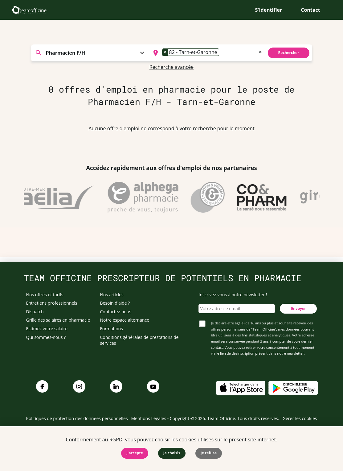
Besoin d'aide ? (115, 303)
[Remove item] (165, 52)
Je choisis (171, 453)
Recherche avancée (171, 67)
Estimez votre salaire (47, 328)
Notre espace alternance (124, 320)
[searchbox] (222, 53)
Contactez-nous (116, 312)
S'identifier (268, 9)
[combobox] (206, 53)
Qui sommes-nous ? (46, 337)
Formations (111, 328)
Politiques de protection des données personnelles (77, 418)
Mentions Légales (148, 418)
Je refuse (209, 453)
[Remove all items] (260, 51)
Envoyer (298, 308)
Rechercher (288, 52)
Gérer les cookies (300, 418)
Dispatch (35, 312)
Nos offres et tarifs (44, 295)
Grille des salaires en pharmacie (58, 320)
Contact (310, 9)
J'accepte (134, 453)
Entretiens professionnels (51, 303)
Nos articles (112, 295)
